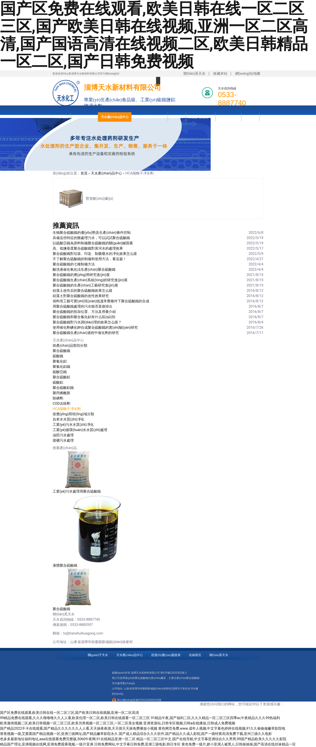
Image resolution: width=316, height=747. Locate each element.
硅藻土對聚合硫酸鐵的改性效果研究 (81, 296)
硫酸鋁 (58, 382)
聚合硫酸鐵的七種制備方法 (74, 264)
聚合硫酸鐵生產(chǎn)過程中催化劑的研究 (86, 333)
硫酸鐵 (58, 356)
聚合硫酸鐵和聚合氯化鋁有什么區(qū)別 (84, 317)
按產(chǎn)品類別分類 (70, 345)
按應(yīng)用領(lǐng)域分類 (73, 414)
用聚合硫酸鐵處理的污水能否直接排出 (82, 306)
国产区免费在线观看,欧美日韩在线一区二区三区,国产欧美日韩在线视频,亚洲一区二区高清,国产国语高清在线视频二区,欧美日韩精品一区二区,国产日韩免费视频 (154, 35)
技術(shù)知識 (228, 117)
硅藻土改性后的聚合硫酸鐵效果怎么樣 (82, 290)
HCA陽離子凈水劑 (67, 409)
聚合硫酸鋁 (61, 377)
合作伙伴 (177, 117)
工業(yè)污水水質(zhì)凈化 (73, 424)
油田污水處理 (63, 435)
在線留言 (195, 655)
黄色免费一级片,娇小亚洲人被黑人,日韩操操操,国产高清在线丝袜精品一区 (238, 744)
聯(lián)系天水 (194, 73)
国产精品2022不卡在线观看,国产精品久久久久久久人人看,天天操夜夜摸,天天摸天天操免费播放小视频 (78, 728)
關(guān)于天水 (84, 117)
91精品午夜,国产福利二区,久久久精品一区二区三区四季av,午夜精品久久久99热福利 (215, 718)
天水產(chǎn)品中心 (115, 117)
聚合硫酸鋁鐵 (63, 388)
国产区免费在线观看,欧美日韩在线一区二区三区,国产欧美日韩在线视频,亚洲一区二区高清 (69, 713)
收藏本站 (220, 73)
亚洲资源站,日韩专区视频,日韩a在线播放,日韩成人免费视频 (189, 723)
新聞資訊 (250, 117)
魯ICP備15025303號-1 (173, 672)
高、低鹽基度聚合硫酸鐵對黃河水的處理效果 (88, 248)
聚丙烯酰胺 (61, 393)
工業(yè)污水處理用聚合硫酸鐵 (77, 491)
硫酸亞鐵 (60, 372)
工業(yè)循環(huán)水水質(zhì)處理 (80, 430)
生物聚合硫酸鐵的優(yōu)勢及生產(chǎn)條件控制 (92, 232)
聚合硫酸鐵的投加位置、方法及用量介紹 (84, 312)
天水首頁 (62, 117)
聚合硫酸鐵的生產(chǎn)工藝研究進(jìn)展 (85, 285)
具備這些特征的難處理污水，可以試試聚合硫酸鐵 (91, 238)
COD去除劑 (61, 403)
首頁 (84, 173)
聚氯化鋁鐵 (61, 366)
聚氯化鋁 (60, 361)
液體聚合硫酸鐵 (65, 565)
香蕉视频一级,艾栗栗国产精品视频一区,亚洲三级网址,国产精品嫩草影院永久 (59, 734)
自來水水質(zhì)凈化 (68, 419)
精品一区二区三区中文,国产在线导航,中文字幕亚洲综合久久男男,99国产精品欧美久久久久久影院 (211, 739)
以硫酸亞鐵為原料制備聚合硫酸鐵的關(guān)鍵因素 (93, 243)
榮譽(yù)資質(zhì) (201, 117)
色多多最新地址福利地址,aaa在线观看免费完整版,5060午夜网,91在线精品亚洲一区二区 (68, 739)
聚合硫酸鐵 (61, 351)
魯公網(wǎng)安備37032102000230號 (139, 700)
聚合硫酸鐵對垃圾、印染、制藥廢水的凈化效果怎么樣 (95, 254)
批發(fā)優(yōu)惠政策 (149, 117)
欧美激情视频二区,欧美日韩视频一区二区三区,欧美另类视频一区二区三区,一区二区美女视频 (71, 723)
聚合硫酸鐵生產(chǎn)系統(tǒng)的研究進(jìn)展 (90, 280)
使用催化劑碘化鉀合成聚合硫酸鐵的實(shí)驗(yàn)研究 (95, 327)
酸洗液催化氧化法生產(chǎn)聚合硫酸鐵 (84, 269)
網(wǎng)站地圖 (247, 73)
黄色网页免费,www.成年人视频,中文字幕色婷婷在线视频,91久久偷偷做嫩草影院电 (221, 728)
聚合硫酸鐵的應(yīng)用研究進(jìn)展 (81, 275)
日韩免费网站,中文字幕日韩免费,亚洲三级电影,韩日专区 (137, 744)
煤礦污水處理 (63, 440)
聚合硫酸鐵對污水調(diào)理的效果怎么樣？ (87, 322)
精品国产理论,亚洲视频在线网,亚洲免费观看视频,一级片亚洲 (46, 744)
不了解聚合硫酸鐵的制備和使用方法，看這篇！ (89, 259)
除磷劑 (58, 398)
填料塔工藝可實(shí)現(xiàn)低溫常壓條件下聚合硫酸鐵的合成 (101, 301)
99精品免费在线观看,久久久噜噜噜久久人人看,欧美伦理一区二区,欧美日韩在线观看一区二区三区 (75, 718)
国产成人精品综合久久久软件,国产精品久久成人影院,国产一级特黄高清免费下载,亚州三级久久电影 (195, 734)
